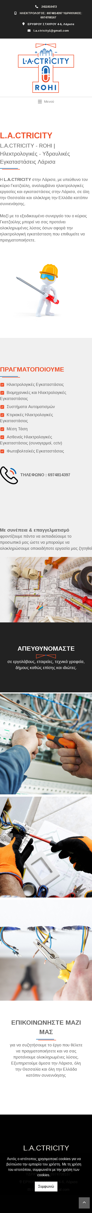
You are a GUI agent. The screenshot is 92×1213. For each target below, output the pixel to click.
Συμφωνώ (46, 1186)
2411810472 (49, 6)
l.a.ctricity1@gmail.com (51, 30)
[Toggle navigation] (46, 101)
